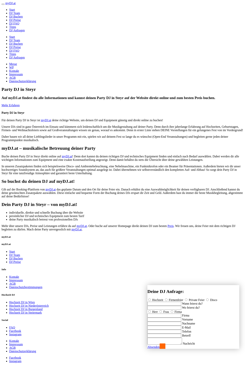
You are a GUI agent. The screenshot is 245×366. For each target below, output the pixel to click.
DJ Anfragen (17, 30)
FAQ (12, 327)
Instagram (15, 334)
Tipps (12, 26)
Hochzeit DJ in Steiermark (25, 312)
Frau (164, 310)
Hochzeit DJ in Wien (22, 302)
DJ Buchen (16, 16)
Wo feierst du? (191, 306)
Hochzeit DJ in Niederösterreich (29, 305)
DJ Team (14, 13)
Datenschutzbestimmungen (25, 287)
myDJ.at (46, 120)
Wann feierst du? (192, 302)
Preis (170, 226)
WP (11, 67)
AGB (12, 77)
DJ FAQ (14, 23)
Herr (153, 310)
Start (12, 9)
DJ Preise (15, 20)
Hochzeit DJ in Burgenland (25, 309)
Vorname (187, 318)
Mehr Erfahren (11, 105)
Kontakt (14, 70)
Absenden (153, 347)
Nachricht (193, 343)
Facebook (15, 331)
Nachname (188, 322)
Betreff (186, 334)
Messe (13, 64)
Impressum (16, 74)
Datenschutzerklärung (22, 81)
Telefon (186, 330)
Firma (176, 310)
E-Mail (186, 326)
